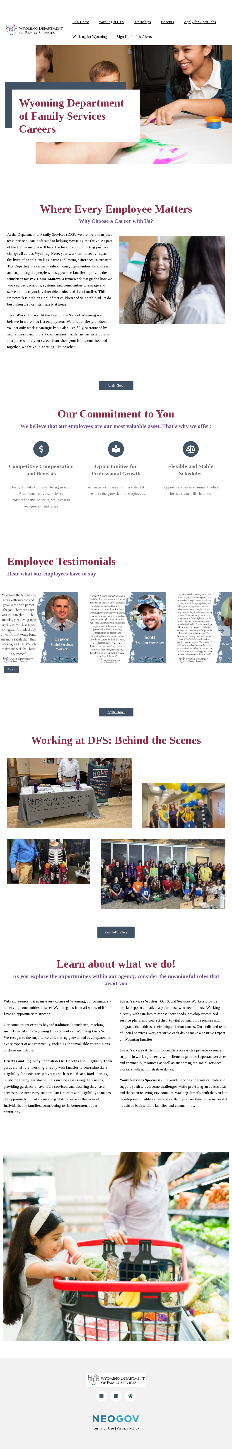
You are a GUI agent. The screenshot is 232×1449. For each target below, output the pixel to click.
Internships (142, 22)
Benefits (167, 22)
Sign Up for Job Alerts (134, 37)
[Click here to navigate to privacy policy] (128, 1428)
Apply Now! (116, 385)
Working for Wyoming (89, 37)
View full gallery (116, 932)
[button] (221, 631)
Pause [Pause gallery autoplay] (11, 669)
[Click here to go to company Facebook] (101, 1396)
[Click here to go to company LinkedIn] (116, 1396)
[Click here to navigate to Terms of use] (103, 1428)
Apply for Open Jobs (200, 22)
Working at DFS (111, 22)
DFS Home (80, 22)
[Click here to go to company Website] (130, 1396)
